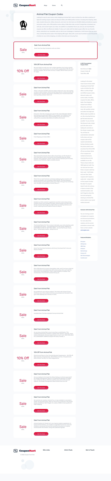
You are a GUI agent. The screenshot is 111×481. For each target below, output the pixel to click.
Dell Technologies (85, 256)
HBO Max (83, 246)
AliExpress (83, 244)
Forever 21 (83, 253)
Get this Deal (41, 55)
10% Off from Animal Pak (43, 65)
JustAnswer (84, 258)
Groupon (83, 242)
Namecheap (84, 251)
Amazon (83, 249)
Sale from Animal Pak (42, 45)
